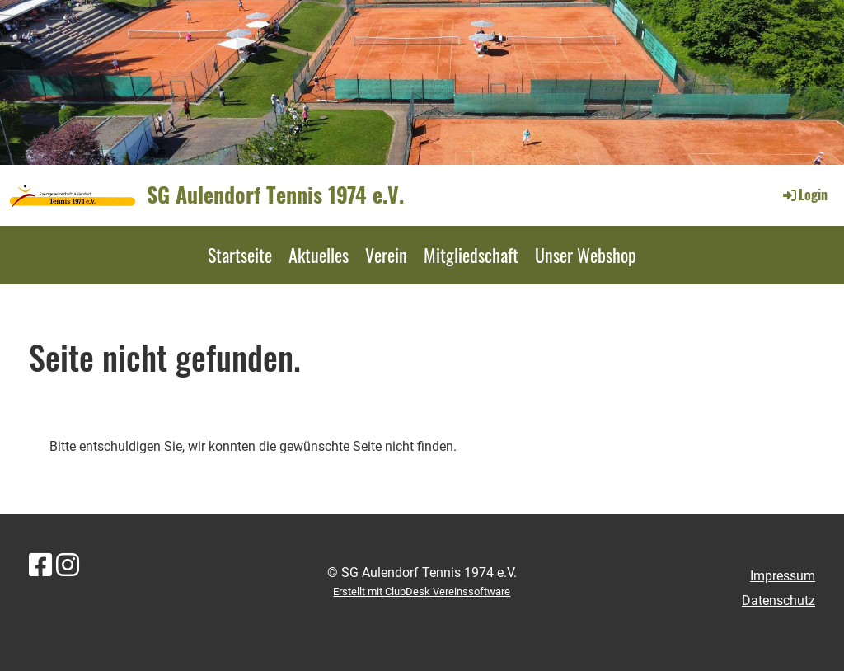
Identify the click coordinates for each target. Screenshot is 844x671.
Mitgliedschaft (471, 255)
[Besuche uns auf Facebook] (40, 565)
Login (804, 194)
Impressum (782, 576)
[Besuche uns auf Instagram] (67, 565)
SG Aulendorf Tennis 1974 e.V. (275, 194)
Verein (386, 255)
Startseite (240, 255)
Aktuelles (318, 255)
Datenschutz (778, 600)
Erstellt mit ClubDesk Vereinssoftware (421, 591)
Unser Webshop (585, 255)
